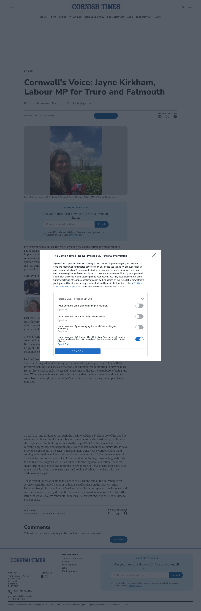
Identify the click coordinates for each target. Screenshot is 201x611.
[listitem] (100, 298)
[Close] (155, 256)
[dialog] (100, 305)
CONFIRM (78, 351)
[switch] (139, 306)
